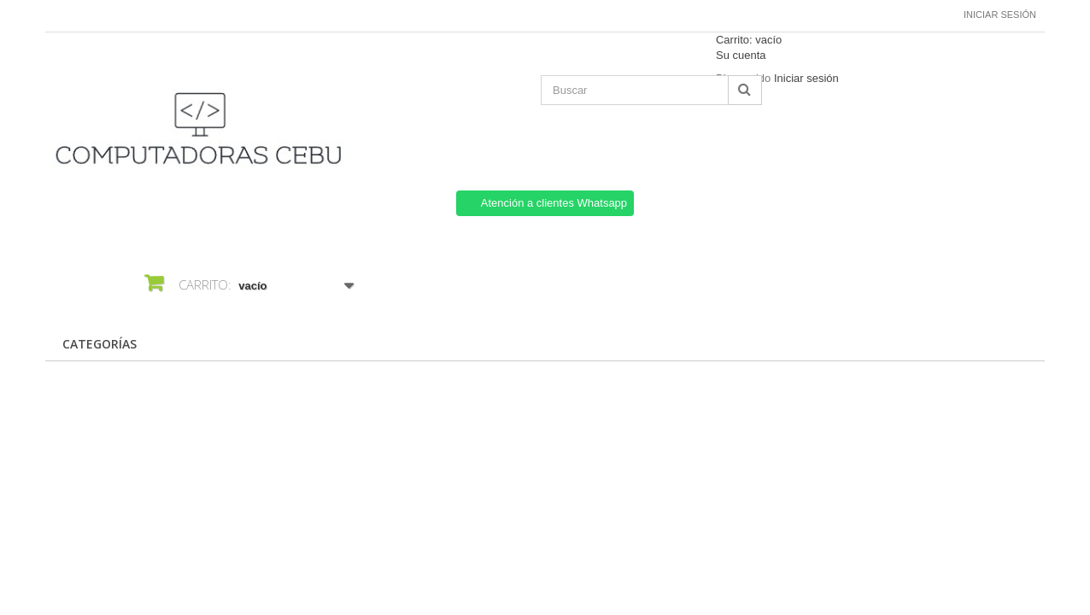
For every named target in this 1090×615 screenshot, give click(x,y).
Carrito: (749, 39)
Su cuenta (741, 55)
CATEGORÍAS (99, 344)
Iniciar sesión (1000, 14)
